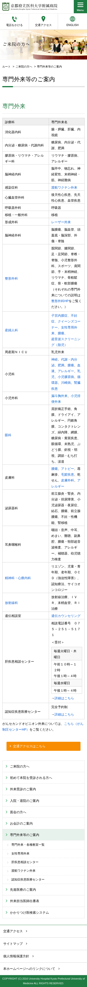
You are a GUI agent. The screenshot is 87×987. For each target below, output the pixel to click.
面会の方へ (18, 812)
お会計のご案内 (21, 823)
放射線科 (11, 603)
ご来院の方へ (24, 66)
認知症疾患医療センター (28, 879)
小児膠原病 (66, 377)
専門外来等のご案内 (24, 835)
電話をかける (14, 25)
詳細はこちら (64, 698)
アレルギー (66, 371)
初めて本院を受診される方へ (31, 778)
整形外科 (11, 278)
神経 (54, 359)
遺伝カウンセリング (66, 616)
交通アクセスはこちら (29, 746)
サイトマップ (13, 943)
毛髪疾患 (67, 474)
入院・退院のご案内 (24, 801)
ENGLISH (72, 25)
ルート (6, 66)
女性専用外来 (20, 853)
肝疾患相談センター (25, 862)
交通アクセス (43, 25)
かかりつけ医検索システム (29, 912)
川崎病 (66, 382)
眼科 (8, 435)
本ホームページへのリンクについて (29, 969)
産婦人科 (11, 330)
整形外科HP (60, 301)
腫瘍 (71, 365)
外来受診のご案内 (23, 789)
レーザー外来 (61, 222)
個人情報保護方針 (16, 956)
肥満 (61, 365)
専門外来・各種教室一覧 (28, 844)
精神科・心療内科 (18, 578)
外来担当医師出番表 (24, 901)
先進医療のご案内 (23, 889)
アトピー (67, 469)
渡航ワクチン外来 (64, 187)
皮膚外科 (67, 480)
